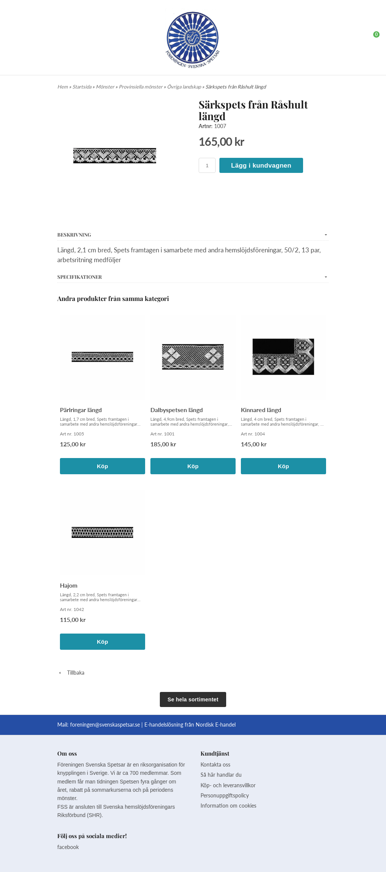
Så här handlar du (221, 774)
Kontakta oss (215, 764)
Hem (62, 87)
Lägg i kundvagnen (261, 165)
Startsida (82, 87)
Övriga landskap (184, 87)
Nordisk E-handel (216, 724)
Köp (102, 466)
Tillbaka (70, 672)
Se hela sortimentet (193, 699)
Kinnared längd (261, 409)
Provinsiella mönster (141, 87)
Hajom (68, 585)
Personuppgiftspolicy (225, 795)
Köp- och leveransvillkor (228, 785)
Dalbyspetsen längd (176, 409)
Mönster (105, 87)
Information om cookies (228, 805)
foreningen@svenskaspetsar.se (105, 724)
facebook (68, 847)
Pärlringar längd (81, 409)
